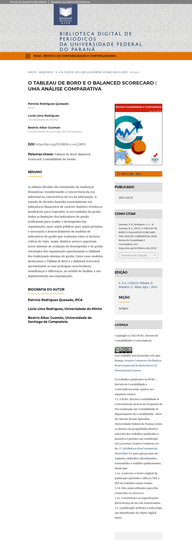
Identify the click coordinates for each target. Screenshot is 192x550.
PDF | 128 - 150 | (131, 173)
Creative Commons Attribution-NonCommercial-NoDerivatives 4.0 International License (138, 365)
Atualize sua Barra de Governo (70, 2)
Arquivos (46, 72)
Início (32, 72)
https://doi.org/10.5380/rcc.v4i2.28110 (61, 144)
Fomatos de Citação (134, 255)
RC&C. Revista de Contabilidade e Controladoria (75, 56)
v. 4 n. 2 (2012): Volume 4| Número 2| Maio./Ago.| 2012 (91, 72)
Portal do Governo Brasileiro (28, 2)
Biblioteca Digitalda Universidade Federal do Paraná (101, 41)
